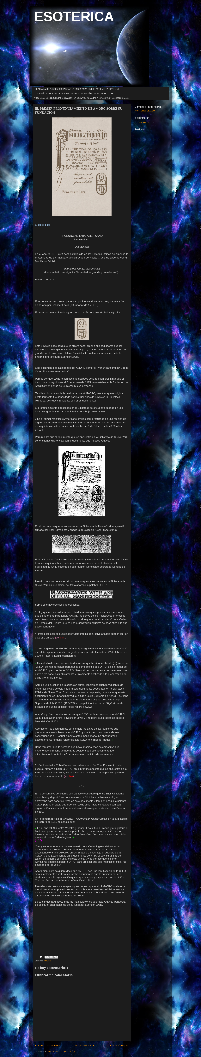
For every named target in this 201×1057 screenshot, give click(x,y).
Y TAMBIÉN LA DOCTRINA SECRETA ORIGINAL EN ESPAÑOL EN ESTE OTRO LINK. (74, 93)
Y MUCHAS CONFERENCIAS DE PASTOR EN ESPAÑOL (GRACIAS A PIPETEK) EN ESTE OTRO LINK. (81, 98)
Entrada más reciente (47, 1045)
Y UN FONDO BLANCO (145, 111)
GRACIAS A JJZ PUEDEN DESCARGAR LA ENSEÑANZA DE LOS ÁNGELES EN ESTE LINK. (77, 89)
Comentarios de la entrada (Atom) (61, 1051)
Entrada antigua (119, 1045)
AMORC (47, 961)
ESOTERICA (74, 16)
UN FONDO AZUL (142, 122)
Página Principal (84, 1045)
